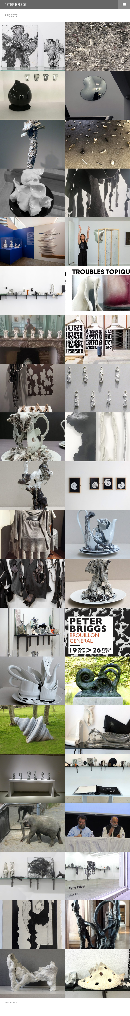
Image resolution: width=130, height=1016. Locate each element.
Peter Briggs (15, 4)
